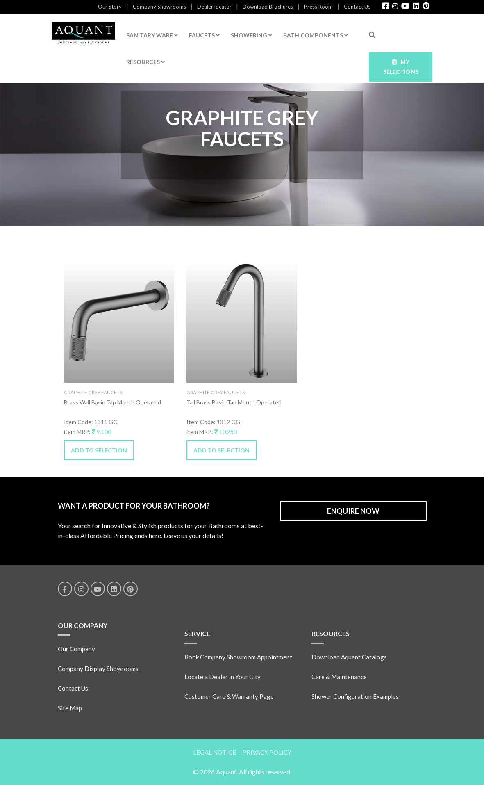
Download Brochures (268, 6)
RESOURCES (145, 61)
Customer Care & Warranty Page (229, 696)
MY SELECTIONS (400, 66)
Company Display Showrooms (98, 668)
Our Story (110, 6)
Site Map (70, 708)
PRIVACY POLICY (266, 752)
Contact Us (357, 6)
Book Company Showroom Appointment (238, 657)
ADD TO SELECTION (99, 450)
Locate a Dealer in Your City (222, 676)
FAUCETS (204, 35)
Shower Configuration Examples (355, 696)
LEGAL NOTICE (214, 752)
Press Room (318, 6)
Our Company (76, 649)
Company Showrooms (159, 6)
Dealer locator (214, 6)
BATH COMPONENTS (315, 35)
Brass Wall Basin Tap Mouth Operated (112, 402)
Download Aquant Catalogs (349, 657)
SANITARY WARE (152, 35)
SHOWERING (251, 35)
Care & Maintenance (339, 676)
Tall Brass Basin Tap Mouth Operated (234, 402)
